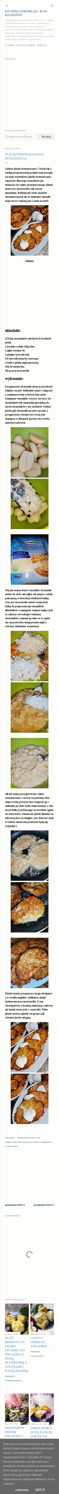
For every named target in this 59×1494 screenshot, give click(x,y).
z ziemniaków (11, 1146)
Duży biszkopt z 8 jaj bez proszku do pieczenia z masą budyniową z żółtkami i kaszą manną (16, 1354)
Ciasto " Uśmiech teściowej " (39, 1342)
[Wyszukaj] (52, 5)
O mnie (9, 45)
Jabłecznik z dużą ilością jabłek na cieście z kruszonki (41, 1436)
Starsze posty (44, 1205)
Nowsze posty (15, 1205)
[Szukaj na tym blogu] (21, 136)
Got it (40, 1490)
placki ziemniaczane (21, 1142)
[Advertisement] (29, 91)
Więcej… (42, 45)
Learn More (22, 1490)
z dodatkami (46, 1142)
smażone (35, 1142)
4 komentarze (36, 1356)
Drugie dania (25, 45)
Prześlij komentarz (13, 1380)
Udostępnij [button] (10, 1137)
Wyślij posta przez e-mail (28, 1137)
